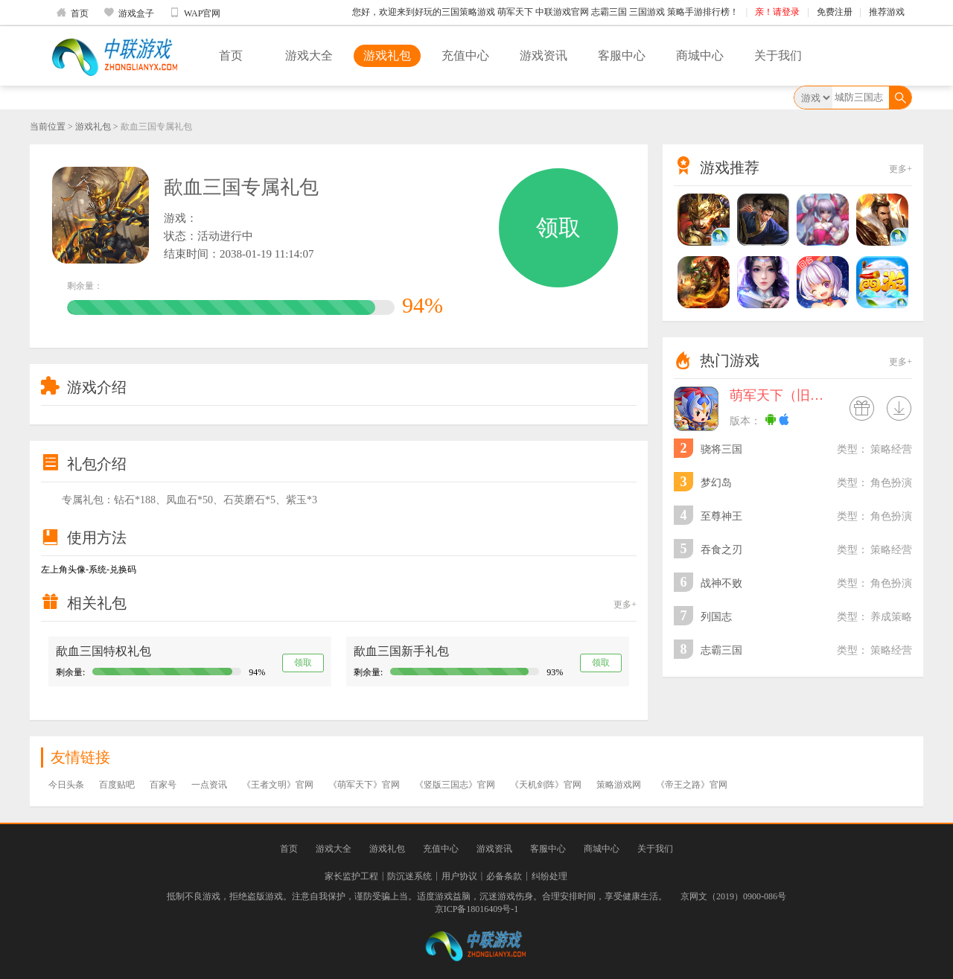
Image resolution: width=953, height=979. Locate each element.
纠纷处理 (549, 876)
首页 (72, 13)
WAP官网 (194, 13)
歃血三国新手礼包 (401, 651)
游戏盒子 (128, 13)
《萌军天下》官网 (364, 784)
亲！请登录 (777, 12)
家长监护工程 (351, 876)
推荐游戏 (887, 12)
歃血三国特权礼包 (103, 651)
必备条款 (504, 876)
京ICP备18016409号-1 (477, 909)
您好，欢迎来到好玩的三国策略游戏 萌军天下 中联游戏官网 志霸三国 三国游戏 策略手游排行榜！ (545, 12)
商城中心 (700, 55)
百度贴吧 (117, 784)
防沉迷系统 (409, 876)
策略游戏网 (618, 784)
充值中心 (465, 55)
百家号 (163, 784)
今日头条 (66, 784)
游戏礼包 (387, 55)
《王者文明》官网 (277, 784)
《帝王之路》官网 (691, 784)
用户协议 (459, 876)
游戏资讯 (543, 55)
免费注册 (834, 12)
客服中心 (622, 55)
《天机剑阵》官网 (545, 784)
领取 (558, 227)
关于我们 (778, 55)
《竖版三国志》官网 (455, 784)
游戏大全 (309, 55)
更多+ (625, 604)
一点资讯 (209, 784)
